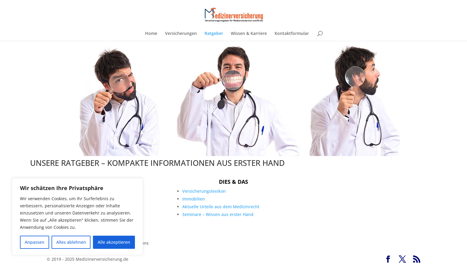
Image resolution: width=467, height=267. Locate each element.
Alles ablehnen (71, 242)
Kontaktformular (292, 33)
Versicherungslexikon (204, 191)
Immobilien (193, 199)
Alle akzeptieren (114, 242)
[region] (77, 216)
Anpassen (34, 242)
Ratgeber (214, 33)
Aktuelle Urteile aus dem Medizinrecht (220, 206)
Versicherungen (181, 33)
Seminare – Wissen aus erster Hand (217, 214)
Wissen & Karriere (249, 33)
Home (151, 33)
